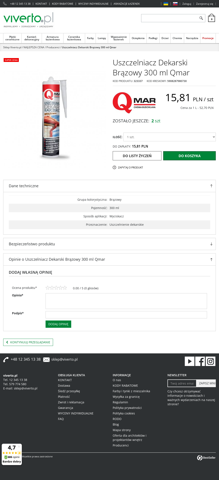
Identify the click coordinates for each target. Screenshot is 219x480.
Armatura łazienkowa (53, 38)
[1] (48, 288)
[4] (60, 288)
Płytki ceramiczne (12, 38)
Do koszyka (190, 156)
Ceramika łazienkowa (74, 38)
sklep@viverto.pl (64, 359)
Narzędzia (192, 38)
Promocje (208, 38)
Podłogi (153, 38)
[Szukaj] (201, 18)
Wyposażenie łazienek (119, 38)
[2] (52, 288)
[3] (56, 288)
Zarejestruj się (204, 4)
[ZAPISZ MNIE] (206, 383)
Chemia (177, 38)
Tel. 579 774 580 (14, 384)
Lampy (102, 38)
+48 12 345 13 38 (20, 4)
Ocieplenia (138, 38)
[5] (65, 288)
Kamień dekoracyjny (31, 38)
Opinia (17, 295)
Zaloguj (186, 4)
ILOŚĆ (117, 137)
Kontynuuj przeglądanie (28, 342)
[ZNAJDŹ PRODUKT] (169, 18)
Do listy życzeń (137, 156)
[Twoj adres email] (182, 383)
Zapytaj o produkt (130, 167)
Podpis (18, 313)
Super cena (11, 60)
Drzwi (165, 38)
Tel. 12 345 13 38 (15, 380)
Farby (90, 38)
